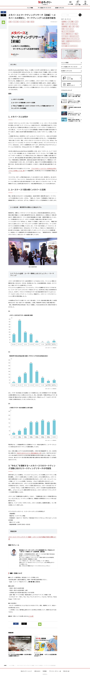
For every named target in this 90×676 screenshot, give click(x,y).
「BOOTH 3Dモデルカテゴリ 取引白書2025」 (27, 453)
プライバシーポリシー (55, 671)
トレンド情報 (11, 665)
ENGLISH (66, 671)
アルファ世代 (15, 21)
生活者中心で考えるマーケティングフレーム (70, 38)
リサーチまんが (65, 36)
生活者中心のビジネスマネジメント (73, 41)
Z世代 (10, 21)
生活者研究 (64, 21)
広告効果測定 (64, 26)
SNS (73, 26)
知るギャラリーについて (26, 671)
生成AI (63, 41)
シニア (67, 24)
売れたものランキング (74, 36)
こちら (30, 616)
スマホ (76, 21)
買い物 (32, 21)
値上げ (76, 33)
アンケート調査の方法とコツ (67, 33)
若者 (28, 21)
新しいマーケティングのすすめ (68, 31)
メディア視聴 (70, 21)
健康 (63, 24)
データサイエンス (73, 24)
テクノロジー (22, 21)
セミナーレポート (69, 28)
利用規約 (45, 671)
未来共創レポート (65, 43)
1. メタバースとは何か (17, 99)
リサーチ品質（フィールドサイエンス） (69, 46)
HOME (5, 665)
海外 (70, 26)
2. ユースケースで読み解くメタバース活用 (23, 102)
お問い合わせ (37, 671)
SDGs (77, 26)
